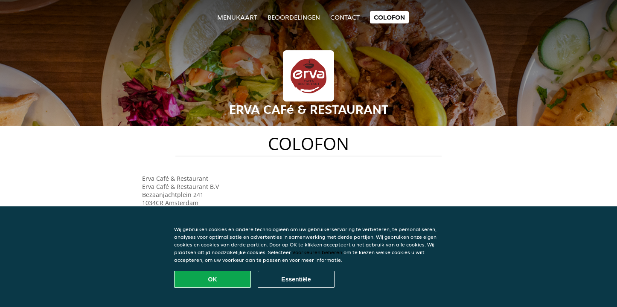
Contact (345, 17)
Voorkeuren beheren (317, 252)
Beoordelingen (294, 17)
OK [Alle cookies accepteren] (212, 279)
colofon (389, 17)
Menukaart (237, 17)
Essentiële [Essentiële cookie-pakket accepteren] (296, 279)
